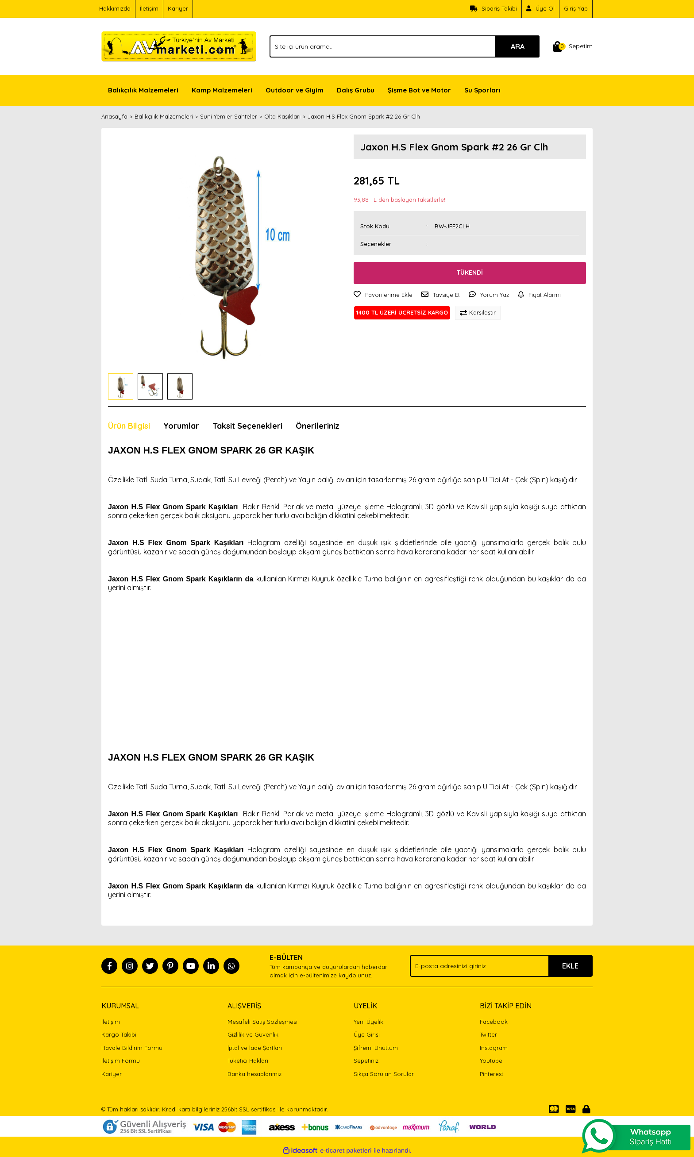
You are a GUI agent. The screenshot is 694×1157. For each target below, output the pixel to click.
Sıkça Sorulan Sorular (384, 1073)
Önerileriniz (317, 426)
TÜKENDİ (470, 273)
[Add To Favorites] (383, 295)
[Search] (405, 46)
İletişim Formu (120, 1060)
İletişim (149, 8)
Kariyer (178, 8)
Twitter (488, 1034)
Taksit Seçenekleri (247, 426)
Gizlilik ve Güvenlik (252, 1034)
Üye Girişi (367, 1034)
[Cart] (573, 46)
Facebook (494, 1021)
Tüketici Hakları (247, 1060)
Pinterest (491, 1073)
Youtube (491, 1060)
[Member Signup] (540, 9)
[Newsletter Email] (501, 966)
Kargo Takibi (118, 1034)
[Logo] (178, 45)
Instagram (494, 1047)
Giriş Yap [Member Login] (576, 8)
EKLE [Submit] (570, 965)
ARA (517, 46)
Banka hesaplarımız (254, 1073)
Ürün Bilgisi (129, 426)
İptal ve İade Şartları (254, 1047)
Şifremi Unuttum (376, 1047)
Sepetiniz (366, 1060)
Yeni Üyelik (368, 1021)
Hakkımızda (115, 8)
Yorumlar (181, 426)
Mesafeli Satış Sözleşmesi (262, 1021)
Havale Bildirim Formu (131, 1047)
